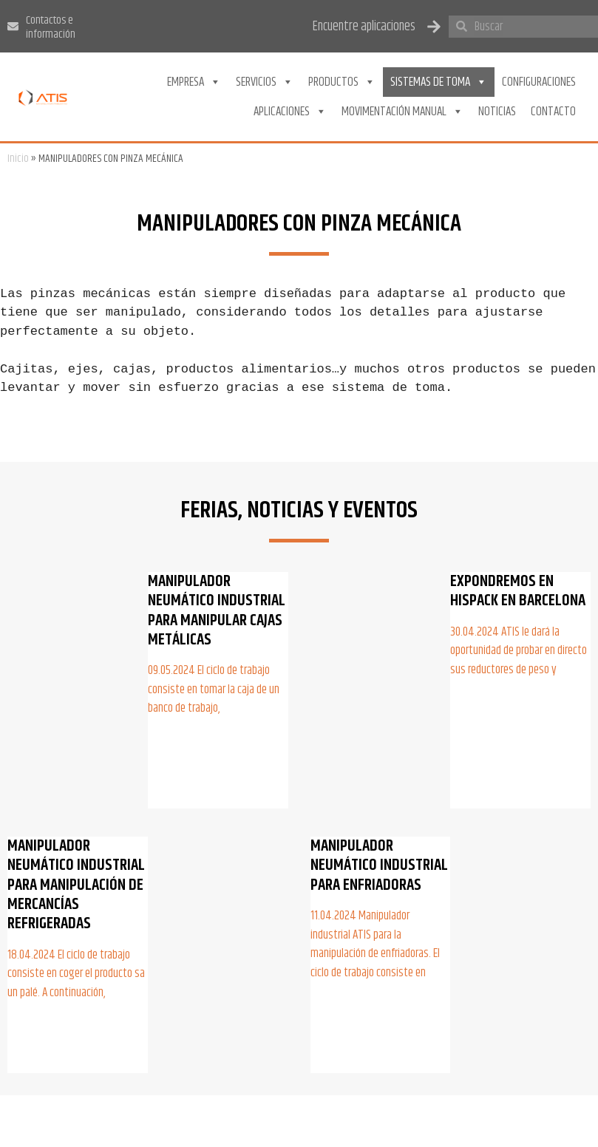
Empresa (194, 82)
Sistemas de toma (438, 82)
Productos (342, 82)
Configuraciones (539, 82)
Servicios (264, 82)
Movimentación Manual (402, 111)
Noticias (497, 111)
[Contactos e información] (12, 26)
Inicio (18, 158)
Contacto (553, 111)
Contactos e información (50, 27)
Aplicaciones (290, 111)
